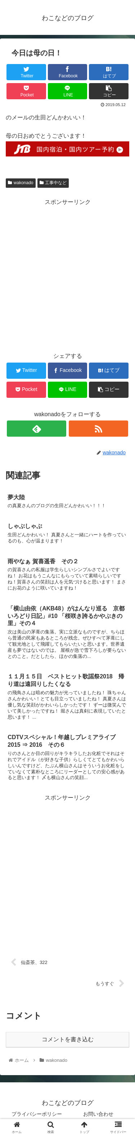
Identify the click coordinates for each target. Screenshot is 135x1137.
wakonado (20, 182)
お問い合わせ (98, 1114)
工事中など (53, 182)
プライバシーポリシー (37, 1114)
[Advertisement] (67, 275)
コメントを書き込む (68, 1039)
